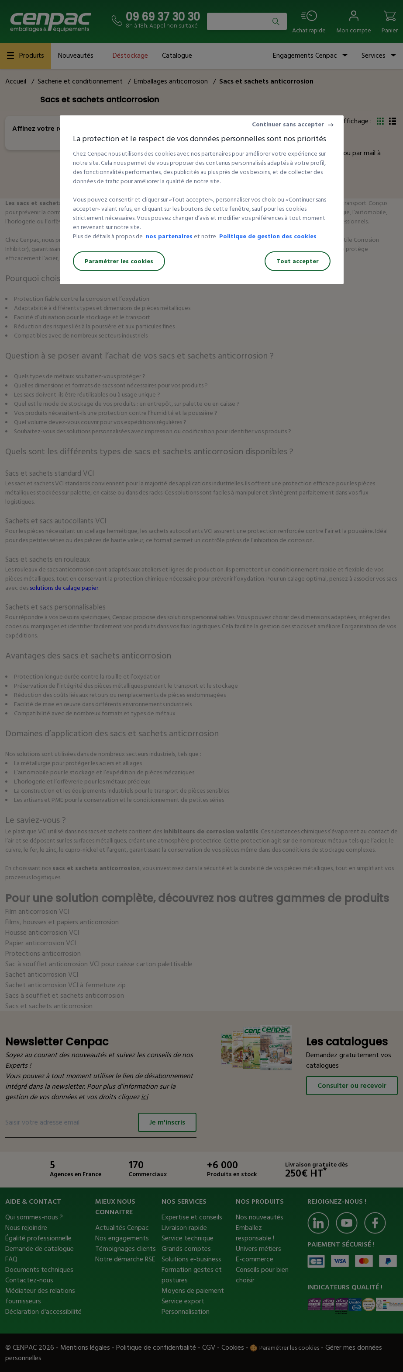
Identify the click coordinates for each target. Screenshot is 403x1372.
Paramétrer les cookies (119, 261)
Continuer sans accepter (288, 124)
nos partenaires (169, 236)
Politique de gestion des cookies (268, 236)
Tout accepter (297, 261)
